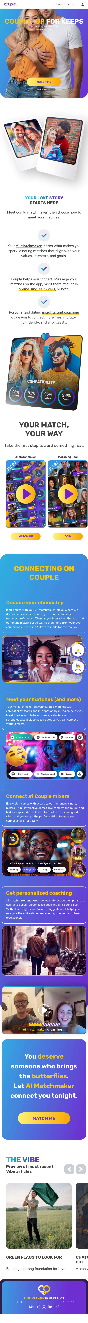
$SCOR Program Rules (59, 1308)
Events (59, 4)
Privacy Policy (31, 1308)
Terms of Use (43, 1308)
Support (74, 1308)
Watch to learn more (44, 89)
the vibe (23, 1161)
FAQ (22, 1308)
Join (69, 536)
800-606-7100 (36, 1311)
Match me (44, 81)
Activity (72, 4)
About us (14, 1308)
